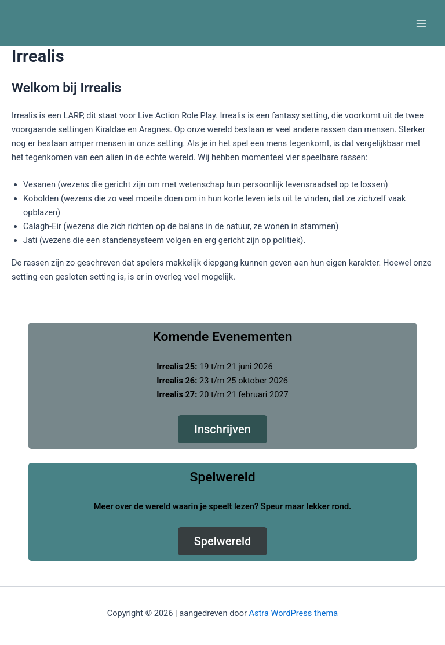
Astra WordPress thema (293, 613)
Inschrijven (222, 429)
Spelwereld (222, 541)
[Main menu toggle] (421, 23)
